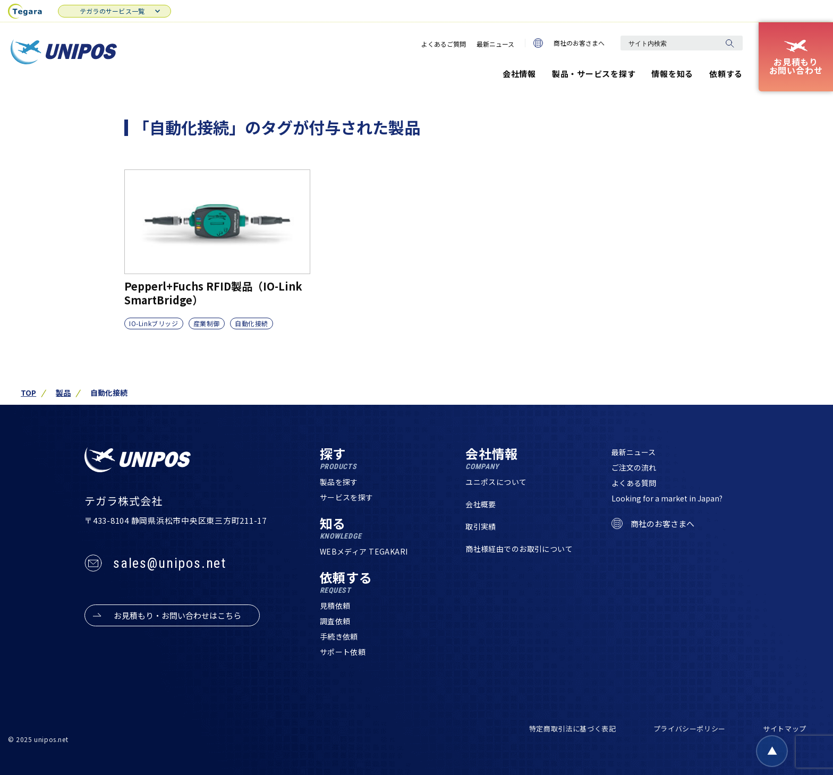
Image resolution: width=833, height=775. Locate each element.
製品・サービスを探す (594, 73)
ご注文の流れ (633, 467)
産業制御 (206, 323)
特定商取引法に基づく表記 (572, 728)
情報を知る (672, 73)
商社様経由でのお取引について (519, 548)
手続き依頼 (339, 636)
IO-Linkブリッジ (153, 323)
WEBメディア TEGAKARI (364, 551)
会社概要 (480, 504)
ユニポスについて (495, 482)
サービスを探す (346, 497)
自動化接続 (251, 323)
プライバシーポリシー (689, 728)
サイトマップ (784, 728)
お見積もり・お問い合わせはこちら (177, 615)
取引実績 (480, 526)
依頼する (726, 73)
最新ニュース (495, 43)
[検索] (729, 43)
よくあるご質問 (443, 43)
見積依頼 (335, 605)
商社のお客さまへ (569, 43)
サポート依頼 (343, 651)
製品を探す (339, 482)
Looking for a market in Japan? (666, 498)
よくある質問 (633, 483)
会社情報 (519, 73)
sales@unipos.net (169, 563)
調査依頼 (335, 621)
